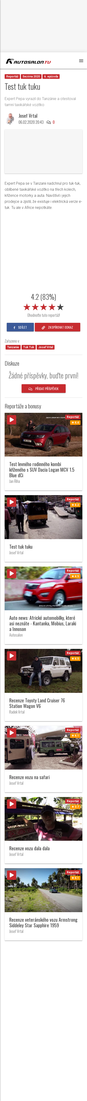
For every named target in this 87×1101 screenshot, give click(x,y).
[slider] (43, 306)
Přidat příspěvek (44, 388)
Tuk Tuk (28, 347)
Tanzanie (13, 347)
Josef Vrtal (28, 115)
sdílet (20, 327)
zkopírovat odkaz (57, 327)
